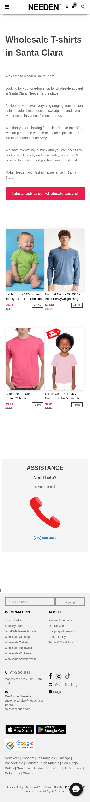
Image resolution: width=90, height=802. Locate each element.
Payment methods (60, 620)
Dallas (9, 768)
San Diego (70, 763)
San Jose (24, 768)
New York (12, 758)
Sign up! (70, 602)
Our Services (57, 626)
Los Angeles (46, 758)
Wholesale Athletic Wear (20, 659)
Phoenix (28, 758)
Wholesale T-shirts (16, 642)
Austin (38, 768)
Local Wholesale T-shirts (20, 631)
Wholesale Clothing (17, 637)
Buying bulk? (13, 620)
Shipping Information (62, 631)
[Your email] (30, 601)
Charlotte (29, 773)
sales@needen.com (17, 709)
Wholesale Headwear (18, 648)
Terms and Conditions (38, 787)
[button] (67, 7)
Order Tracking (66, 685)
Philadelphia (14, 763)
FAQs (57, 692)
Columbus (12, 773)
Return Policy (57, 637)
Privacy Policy (15, 787)
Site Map (59, 787)
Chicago (64, 758)
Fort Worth (53, 768)
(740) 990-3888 (45, 538)
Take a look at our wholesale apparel (45, 193)
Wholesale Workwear (18, 653)
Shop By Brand (14, 626)
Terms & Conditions (61, 642)
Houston (32, 763)
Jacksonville (73, 768)
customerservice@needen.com (25, 700)
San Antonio (50, 763)
